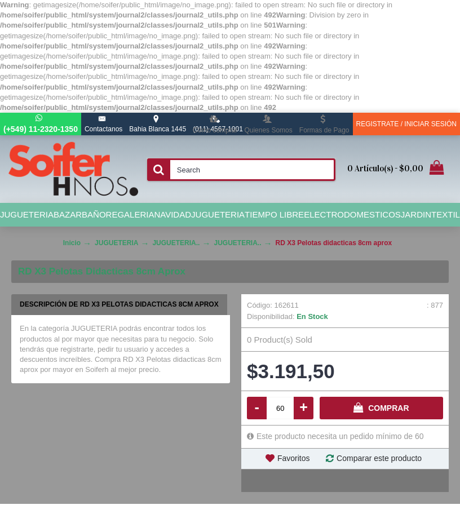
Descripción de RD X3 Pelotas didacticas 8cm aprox (119, 304)
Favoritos (293, 458)
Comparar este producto (379, 458)
